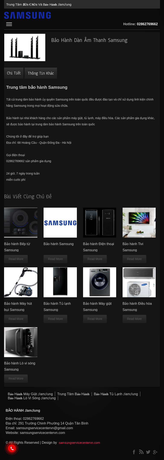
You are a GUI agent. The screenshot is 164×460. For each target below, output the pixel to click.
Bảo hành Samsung (59, 244)
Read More (16, 259)
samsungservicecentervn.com (79, 442)
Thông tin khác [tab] (41, 73)
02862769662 (147, 24)
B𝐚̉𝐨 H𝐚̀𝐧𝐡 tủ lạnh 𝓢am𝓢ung (116, 394)
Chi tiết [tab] (13, 73)
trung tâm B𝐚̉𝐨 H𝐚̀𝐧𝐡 (73, 394)
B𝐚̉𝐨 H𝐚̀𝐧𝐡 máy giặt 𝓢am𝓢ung (30, 394)
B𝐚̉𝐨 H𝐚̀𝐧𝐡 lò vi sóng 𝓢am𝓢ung (32, 398)
